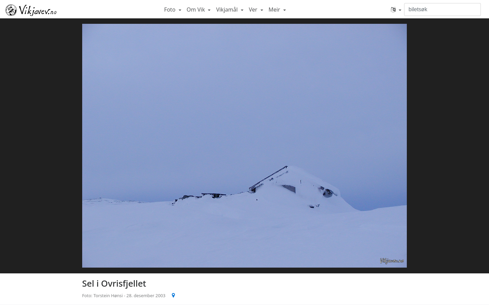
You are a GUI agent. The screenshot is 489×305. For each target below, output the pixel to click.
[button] (396, 9)
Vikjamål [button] (227, 9)
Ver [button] (254, 9)
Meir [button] (275, 9)
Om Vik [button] (196, 9)
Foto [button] (170, 9)
